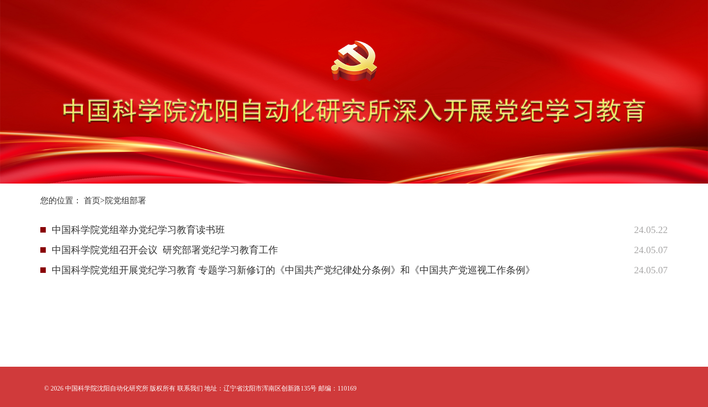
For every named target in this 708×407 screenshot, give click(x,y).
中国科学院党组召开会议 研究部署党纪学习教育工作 (165, 249)
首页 (92, 200)
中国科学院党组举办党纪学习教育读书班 (138, 229)
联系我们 (190, 388)
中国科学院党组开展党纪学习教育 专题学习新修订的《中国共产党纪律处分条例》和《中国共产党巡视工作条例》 (293, 270)
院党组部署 (125, 200)
